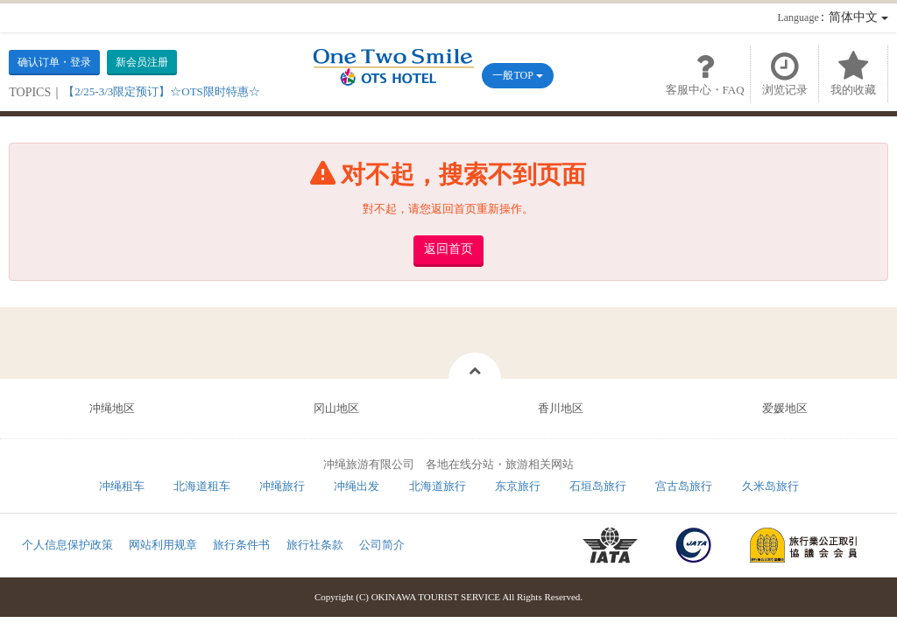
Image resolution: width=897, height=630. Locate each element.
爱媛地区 (785, 408)
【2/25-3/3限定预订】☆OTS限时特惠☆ (161, 91)
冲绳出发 (356, 486)
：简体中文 (832, 17)
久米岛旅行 (770, 486)
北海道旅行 (437, 486)
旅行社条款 (314, 544)
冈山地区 (336, 408)
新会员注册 (142, 62)
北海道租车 (201, 486)
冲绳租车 (122, 486)
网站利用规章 (163, 544)
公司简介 (382, 544)
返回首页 (448, 249)
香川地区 (560, 408)
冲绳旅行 (282, 486)
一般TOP (517, 75)
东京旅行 (517, 486)
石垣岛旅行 (597, 486)
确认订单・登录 (54, 62)
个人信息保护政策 (67, 544)
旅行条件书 (241, 544)
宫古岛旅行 (683, 486)
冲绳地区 (112, 408)
